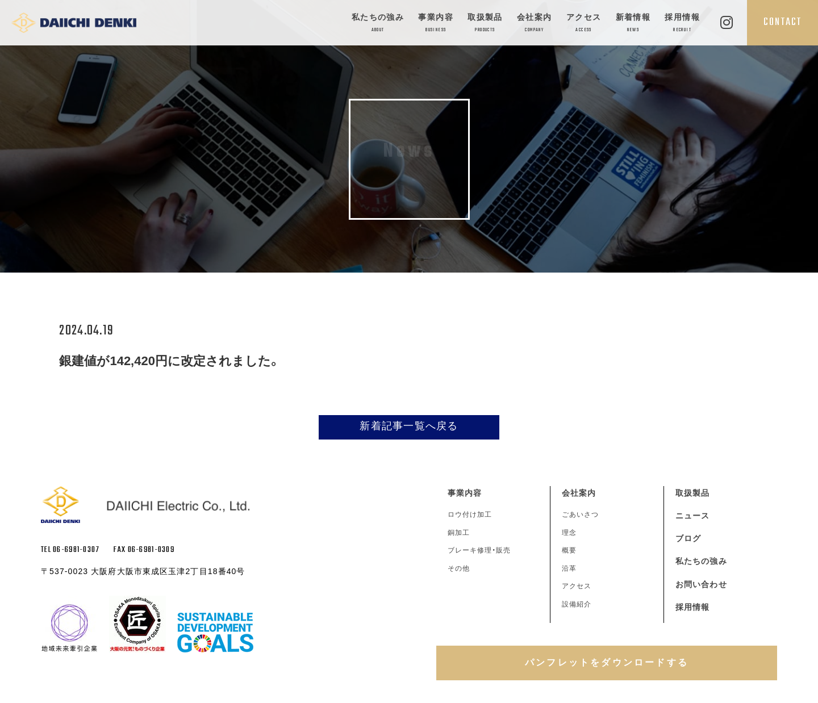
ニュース (692, 515)
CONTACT (782, 22)
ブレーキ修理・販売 (479, 550)
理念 (569, 533)
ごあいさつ (580, 514)
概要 (569, 550)
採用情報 (682, 23)
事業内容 (435, 23)
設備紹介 (576, 604)
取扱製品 (485, 23)
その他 (459, 568)
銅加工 (459, 533)
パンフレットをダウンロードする (606, 662)
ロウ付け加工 (470, 514)
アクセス (584, 23)
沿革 (569, 568)
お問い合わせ (701, 584)
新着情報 (633, 23)
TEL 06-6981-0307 (70, 549)
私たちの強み (378, 23)
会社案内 (534, 23)
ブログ (688, 538)
